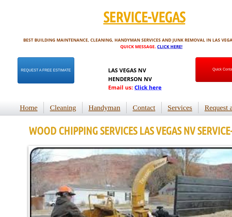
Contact (144, 108)
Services (180, 108)
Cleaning (63, 108)
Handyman (104, 108)
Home (29, 108)
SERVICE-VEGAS (144, 16)
